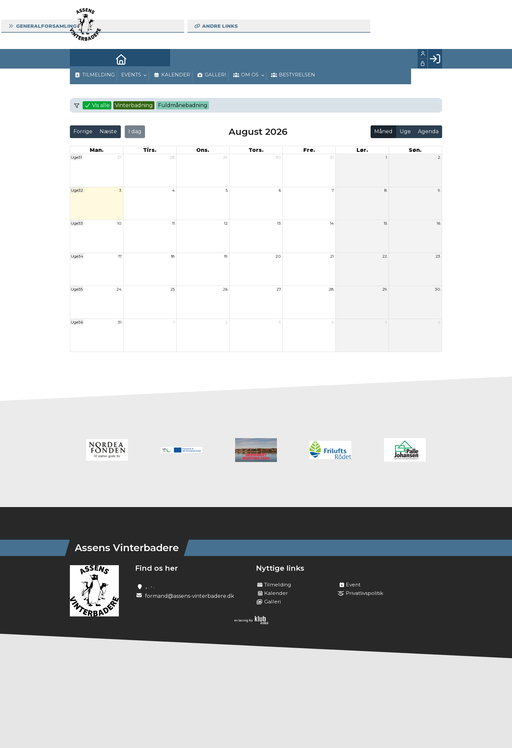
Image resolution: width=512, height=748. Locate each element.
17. (120, 256)
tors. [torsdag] (256, 150)
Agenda (428, 131)
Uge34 (77, 256)
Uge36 (77, 322)
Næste (108, 131)
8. (386, 190)
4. (174, 190)
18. (173, 256)
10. (119, 223)
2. (439, 157)
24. (119, 289)
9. (439, 190)
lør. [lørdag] (362, 150)
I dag (134, 131)
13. (279, 223)
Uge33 (77, 223)
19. (226, 256)
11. (174, 223)
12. (226, 223)
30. (279, 157)
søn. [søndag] (415, 150)
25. (173, 289)
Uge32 (77, 190)
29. (226, 157)
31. (332, 157)
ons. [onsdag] (202, 150)
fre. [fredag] (309, 150)
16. (439, 223)
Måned (383, 131)
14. (332, 223)
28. (173, 157)
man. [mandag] (97, 150)
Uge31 (76, 157)
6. (280, 190)
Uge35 (77, 289)
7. (333, 190)
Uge (405, 131)
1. (387, 157)
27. (119, 157)
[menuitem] (79, 59)
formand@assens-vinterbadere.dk (189, 596)
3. (120, 190)
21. (332, 256)
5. (227, 190)
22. (385, 256)
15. (386, 223)
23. (438, 256)
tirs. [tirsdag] (149, 150)
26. (226, 289)
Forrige (82, 131)
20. (279, 256)
